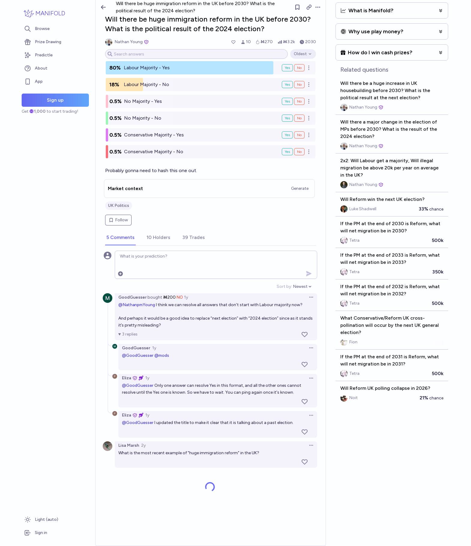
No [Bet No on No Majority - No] (299, 118)
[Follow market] (297, 7)
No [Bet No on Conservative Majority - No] (299, 152)
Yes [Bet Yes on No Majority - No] (287, 118)
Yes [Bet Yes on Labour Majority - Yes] (287, 68)
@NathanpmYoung (136, 304)
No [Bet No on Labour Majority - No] (299, 84)
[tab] (120, 237)
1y (186, 297)
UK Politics (118, 205)
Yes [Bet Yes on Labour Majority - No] (287, 84)
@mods (161, 355)
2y (143, 445)
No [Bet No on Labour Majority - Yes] (299, 68)
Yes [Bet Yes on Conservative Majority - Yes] (287, 135)
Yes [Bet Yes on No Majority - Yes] (287, 101)
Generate (299, 188)
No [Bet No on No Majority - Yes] (299, 101)
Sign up (55, 100)
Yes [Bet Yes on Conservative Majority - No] (287, 152)
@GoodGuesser (137, 355)
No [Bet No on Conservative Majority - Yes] (299, 135)
